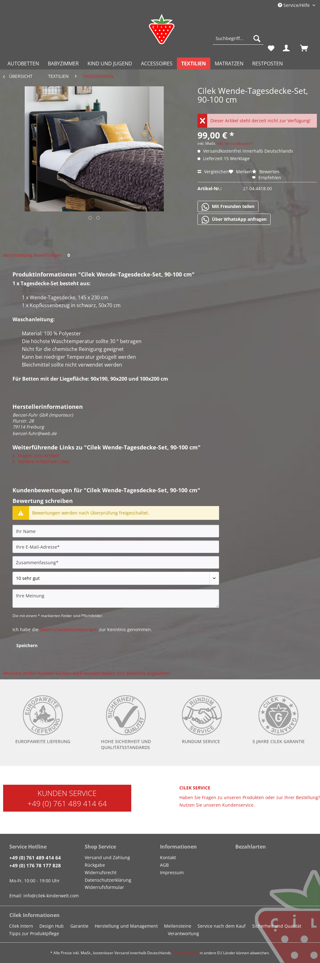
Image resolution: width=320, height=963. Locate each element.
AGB (164, 865)
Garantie (79, 926)
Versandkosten (186, 952)
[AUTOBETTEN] (23, 63)
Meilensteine (177, 926)
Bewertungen (52, 255)
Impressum (172, 872)
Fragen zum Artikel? (35, 456)
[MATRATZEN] (229, 63)
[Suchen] (256, 38)
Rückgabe (95, 865)
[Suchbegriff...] (238, 38)
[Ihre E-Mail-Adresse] (115, 546)
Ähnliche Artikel (19, 673)
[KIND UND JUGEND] (110, 63)
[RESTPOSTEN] (267, 63)
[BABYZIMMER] (63, 63)
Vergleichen (213, 172)
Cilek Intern (21, 926)
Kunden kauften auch (60, 673)
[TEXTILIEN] (193, 63)
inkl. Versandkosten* (235, 143)
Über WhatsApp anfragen (234, 219)
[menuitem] (238, 41)
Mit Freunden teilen (228, 206)
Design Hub (51, 926)
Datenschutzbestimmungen (69, 629)
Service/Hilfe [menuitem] (294, 5)
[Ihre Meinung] (115, 598)
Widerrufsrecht (101, 872)
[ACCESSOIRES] (157, 63)
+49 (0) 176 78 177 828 (35, 865)
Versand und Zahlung (107, 857)
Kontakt (168, 857)
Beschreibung (17, 255)
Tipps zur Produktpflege (34, 933)
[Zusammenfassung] (115, 562)
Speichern (27, 645)
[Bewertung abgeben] (115, 578)
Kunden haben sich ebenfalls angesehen (127, 673)
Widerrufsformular (104, 887)
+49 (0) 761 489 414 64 (67, 803)
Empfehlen (266, 177)
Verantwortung (183, 933)
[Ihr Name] (115, 531)
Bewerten (265, 172)
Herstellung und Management (126, 926)
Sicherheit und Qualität (276, 926)
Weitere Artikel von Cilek (40, 461)
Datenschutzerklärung (108, 880)
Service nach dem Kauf (222, 926)
